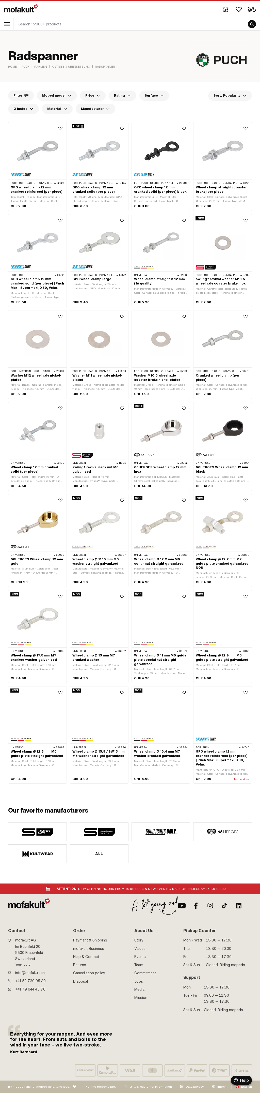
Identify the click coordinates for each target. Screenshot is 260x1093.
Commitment (145, 973)
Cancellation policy (89, 973)
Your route (22, 965)
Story (138, 940)
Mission (140, 997)
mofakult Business (88, 948)
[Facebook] (196, 906)
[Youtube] (182, 906)
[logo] (21, 8)
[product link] (37, 166)
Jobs (138, 981)
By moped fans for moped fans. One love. (39, 1087)
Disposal (80, 981)
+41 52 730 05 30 (30, 980)
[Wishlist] (239, 9)
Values (139, 948)
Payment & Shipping (90, 940)
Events (140, 956)
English (246, 1087)
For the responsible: (101, 1087)
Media (139, 989)
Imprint (222, 1087)
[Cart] (252, 9)
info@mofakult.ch (30, 972)
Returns (79, 964)
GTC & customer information (150, 1087)
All (99, 853)
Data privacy (195, 1087)
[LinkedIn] (239, 906)
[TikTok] (224, 906)
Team (138, 964)
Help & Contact (86, 956)
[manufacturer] (37, 831)
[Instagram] (210, 906)
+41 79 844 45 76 (30, 989)
